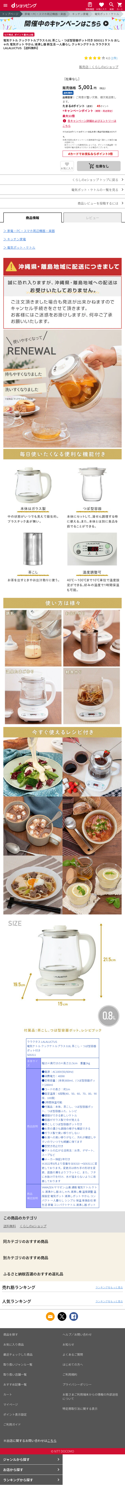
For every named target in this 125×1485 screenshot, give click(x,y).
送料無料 (9, 1226)
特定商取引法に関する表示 (80, 1408)
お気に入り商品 (13, 1344)
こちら (52, 1440)
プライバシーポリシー (77, 1384)
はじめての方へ (73, 1364)
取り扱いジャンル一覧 (17, 1364)
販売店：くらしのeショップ (98, 67)
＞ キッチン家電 (14, 239)
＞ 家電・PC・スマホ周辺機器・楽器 (29, 231)
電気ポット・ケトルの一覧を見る (94, 189)
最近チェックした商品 (18, 1354)
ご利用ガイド (12, 1424)
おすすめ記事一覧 (15, 1384)
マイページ (10, 1404)
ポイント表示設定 (15, 1414)
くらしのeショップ (33, 1226)
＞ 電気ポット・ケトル (19, 247)
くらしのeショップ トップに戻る (95, 179)
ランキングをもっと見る (109, 1287)
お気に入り (67, 168)
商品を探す (10, 1334)
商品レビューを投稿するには (98, 203)
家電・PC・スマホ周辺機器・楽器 (45, 14)
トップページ (10, 14)
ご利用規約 (70, 1374)
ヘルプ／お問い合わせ (77, 1334)
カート (7, 1394)
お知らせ (68, 1344)
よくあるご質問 (73, 1354)
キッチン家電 (80, 14)
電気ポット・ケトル (107, 14)
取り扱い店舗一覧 (15, 1374)
